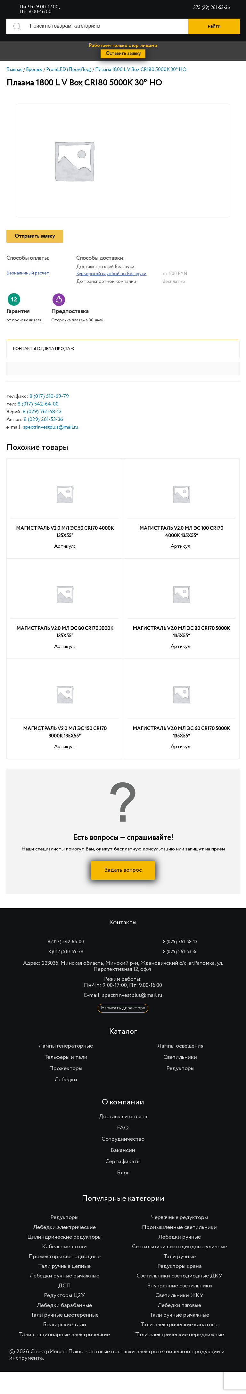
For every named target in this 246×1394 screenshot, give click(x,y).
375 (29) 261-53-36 (211, 7)
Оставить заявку (123, 53)
